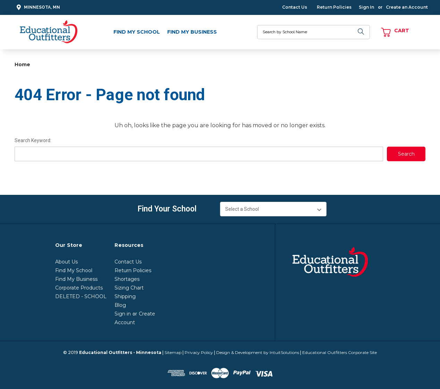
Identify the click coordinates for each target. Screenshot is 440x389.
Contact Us (294, 7)
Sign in (123, 314)
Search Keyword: (33, 140)
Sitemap (172, 352)
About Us (66, 262)
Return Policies (334, 7)
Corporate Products (79, 288)
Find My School (136, 32)
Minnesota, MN (37, 7)
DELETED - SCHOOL (81, 296)
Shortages (127, 279)
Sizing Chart (129, 288)
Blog (120, 305)
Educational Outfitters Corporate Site (339, 352)
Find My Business (192, 32)
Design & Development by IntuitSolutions (257, 352)
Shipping (125, 296)
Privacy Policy (199, 352)
